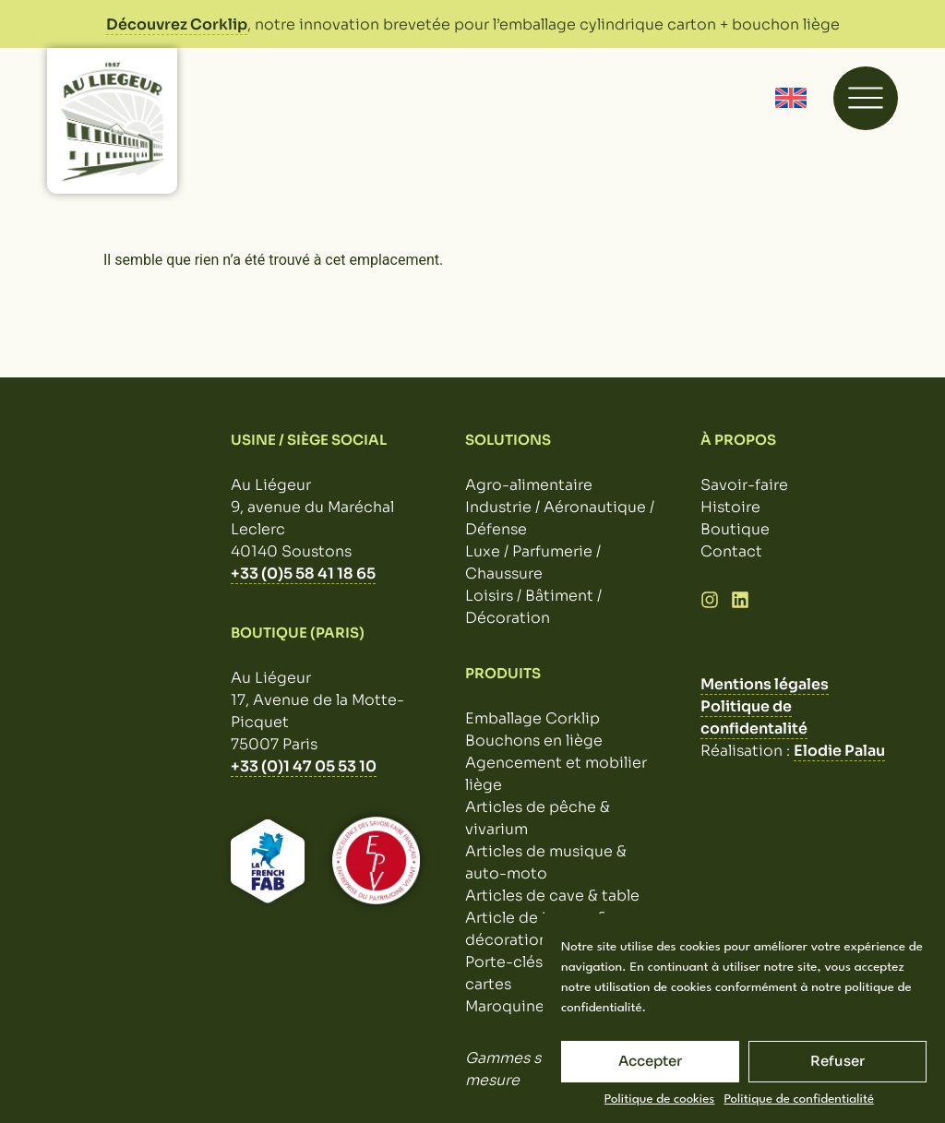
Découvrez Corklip (176, 24)
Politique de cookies (659, 1099)
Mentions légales (764, 684)
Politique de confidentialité (799, 1099)
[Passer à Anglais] (791, 98)
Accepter (650, 1060)
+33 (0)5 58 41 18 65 (303, 573)
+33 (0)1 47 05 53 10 (304, 766)
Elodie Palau (839, 750)
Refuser (837, 1060)
